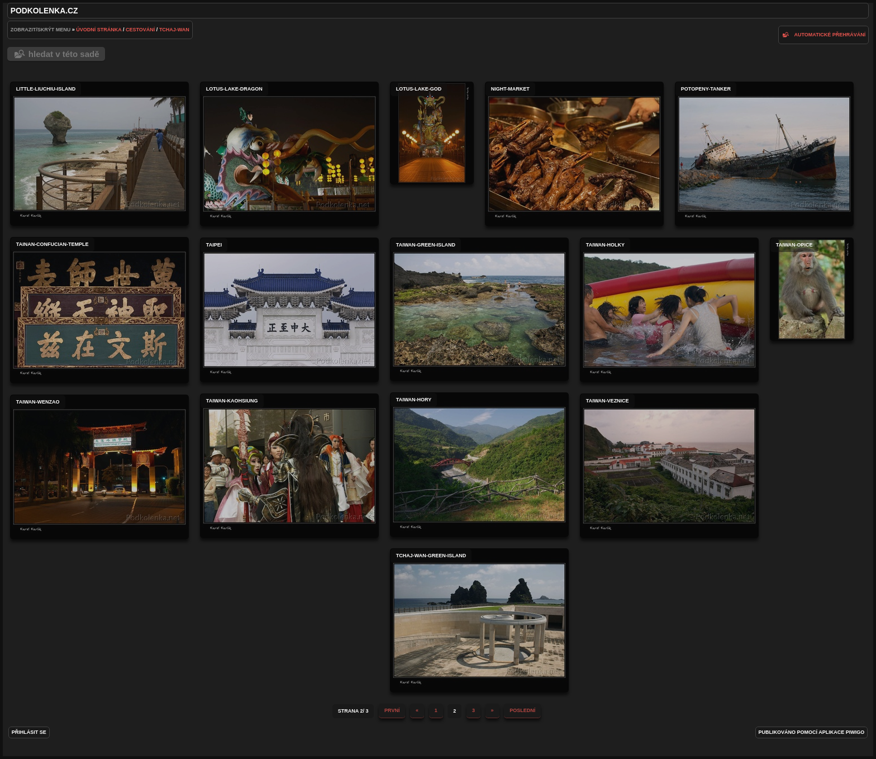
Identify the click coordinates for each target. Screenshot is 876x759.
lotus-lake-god (432, 133)
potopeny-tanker (764, 154)
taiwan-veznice (669, 465)
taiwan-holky (669, 310)
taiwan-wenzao (99, 467)
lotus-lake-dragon (289, 154)
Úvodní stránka (98, 29)
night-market (574, 154)
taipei (289, 310)
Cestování (140, 29)
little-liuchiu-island (99, 154)
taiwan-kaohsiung (289, 465)
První (391, 710)
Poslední (522, 710)
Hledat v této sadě (63, 54)
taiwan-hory (479, 464)
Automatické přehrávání (830, 34)
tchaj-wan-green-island (479, 620)
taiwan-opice (812, 289)
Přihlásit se (29, 732)
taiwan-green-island (479, 309)
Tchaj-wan (174, 29)
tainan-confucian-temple (99, 310)
